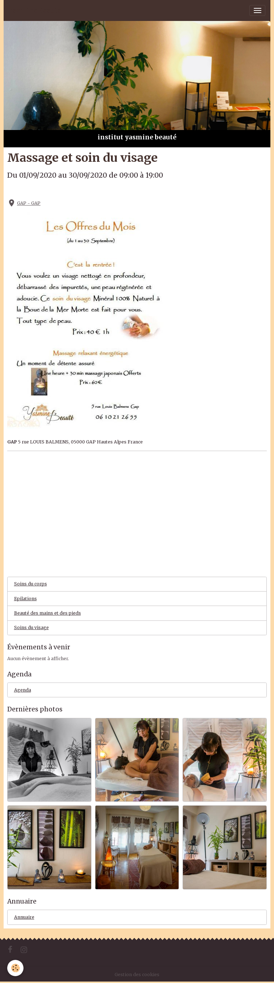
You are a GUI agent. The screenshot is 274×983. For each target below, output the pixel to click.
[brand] (35, 10)
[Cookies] (15, 968)
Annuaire (24, 917)
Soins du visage (31, 627)
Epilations (25, 598)
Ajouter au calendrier (36, 190)
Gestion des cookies (137, 974)
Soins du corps (30, 583)
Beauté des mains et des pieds (47, 613)
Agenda (22, 690)
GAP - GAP (28, 203)
